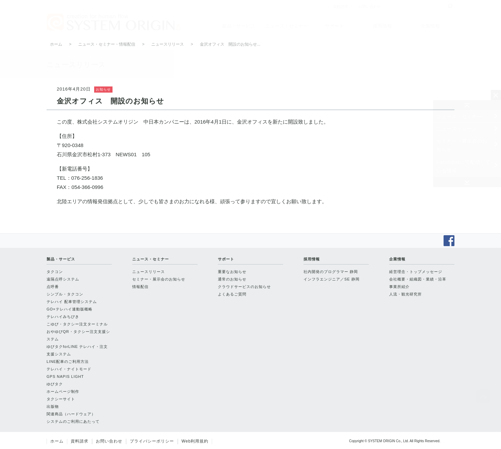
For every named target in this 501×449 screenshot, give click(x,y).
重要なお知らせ (232, 272)
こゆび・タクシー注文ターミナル (77, 324)
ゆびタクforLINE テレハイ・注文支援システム (77, 350)
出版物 (53, 406)
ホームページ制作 (63, 391)
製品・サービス (238, 26)
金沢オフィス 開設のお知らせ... (230, 44)
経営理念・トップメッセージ (415, 272)
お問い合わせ (109, 441)
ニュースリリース (456, 128)
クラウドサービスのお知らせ (244, 287)
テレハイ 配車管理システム (72, 302)
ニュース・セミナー (286, 26)
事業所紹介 (399, 287)
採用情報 (382, 26)
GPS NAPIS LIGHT (65, 376)
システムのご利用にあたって (73, 421)
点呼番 (53, 287)
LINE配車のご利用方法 (68, 361)
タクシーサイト (61, 399)
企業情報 (430, 26)
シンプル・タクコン (65, 294)
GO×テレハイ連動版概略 (69, 309)
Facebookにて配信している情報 (463, 166)
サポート (334, 26)
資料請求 (79, 441)
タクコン (55, 272)
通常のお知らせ (232, 279)
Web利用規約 (195, 441)
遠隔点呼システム (63, 279)
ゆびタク (55, 384)
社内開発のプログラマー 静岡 (331, 272)
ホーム (56, 44)
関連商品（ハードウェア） (71, 414)
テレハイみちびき (63, 317)
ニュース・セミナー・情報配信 (106, 44)
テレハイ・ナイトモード (69, 369)
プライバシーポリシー (152, 441)
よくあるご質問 (232, 294)
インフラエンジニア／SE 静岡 (332, 279)
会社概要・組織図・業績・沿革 (417, 279)
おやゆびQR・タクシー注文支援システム (78, 335)
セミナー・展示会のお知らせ (461, 145)
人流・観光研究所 (405, 294)
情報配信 (140, 287)
